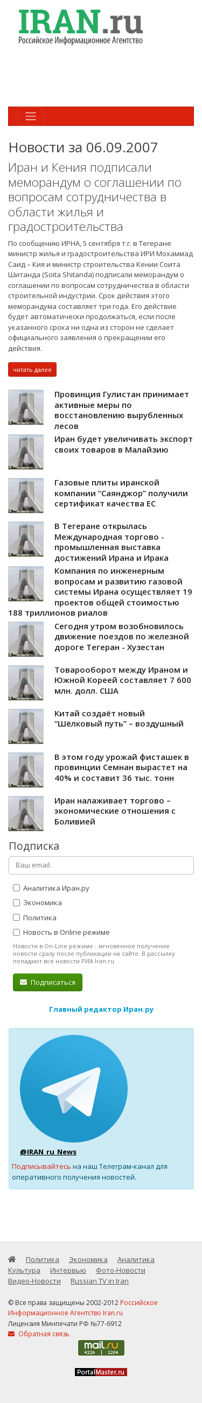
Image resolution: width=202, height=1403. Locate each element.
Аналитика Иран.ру (51, 888)
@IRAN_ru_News (48, 1152)
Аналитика (136, 1259)
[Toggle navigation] (30, 116)
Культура (24, 1270)
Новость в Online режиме (61, 932)
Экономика (37, 902)
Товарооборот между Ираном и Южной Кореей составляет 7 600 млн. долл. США (122, 680)
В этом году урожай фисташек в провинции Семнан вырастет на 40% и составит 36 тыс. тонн (121, 767)
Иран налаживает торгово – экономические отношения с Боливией (115, 811)
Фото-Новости (120, 1270)
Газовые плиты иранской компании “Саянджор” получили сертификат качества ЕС (121, 493)
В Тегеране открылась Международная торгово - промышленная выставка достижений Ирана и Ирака (111, 541)
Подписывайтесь (41, 1166)
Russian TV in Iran (100, 1281)
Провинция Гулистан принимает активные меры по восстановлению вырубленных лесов (121, 410)
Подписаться (47, 982)
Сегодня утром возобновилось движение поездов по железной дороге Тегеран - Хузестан (121, 636)
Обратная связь (38, 1333)
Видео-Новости (34, 1281)
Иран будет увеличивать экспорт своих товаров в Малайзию (123, 444)
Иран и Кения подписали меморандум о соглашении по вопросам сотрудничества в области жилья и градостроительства (95, 197)
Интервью (68, 1270)
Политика (35, 917)
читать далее (32, 369)
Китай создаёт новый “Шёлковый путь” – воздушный (119, 718)
